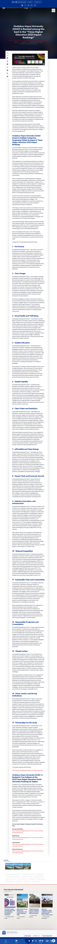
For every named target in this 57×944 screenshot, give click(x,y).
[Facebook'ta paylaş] (7, 58)
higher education (22, 879)
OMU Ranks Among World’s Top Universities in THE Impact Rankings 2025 (22, 911)
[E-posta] (25, 5)
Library (12, 2)
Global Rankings (32, 879)
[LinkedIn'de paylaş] (7, 70)
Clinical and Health (10, 881)
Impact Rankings (40, 874)
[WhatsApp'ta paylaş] (7, 64)
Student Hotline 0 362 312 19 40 (27, 936)
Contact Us (38, 2)
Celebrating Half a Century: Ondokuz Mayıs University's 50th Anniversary (34, 911)
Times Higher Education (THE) (28, 874)
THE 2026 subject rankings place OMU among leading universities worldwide (9, 911)
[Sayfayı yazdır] (7, 76)
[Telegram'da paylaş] (7, 67)
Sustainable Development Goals (13, 876)
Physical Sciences (36, 881)
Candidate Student (21, 2)
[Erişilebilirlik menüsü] (54, 941)
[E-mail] (16, 941)
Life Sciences (27, 881)
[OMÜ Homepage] (22, 5)
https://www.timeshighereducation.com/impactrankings (27, 770)
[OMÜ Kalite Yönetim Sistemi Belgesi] (47, 940)
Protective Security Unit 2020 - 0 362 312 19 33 (47, 936)
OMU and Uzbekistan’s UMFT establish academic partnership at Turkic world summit (47, 911)
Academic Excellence (39, 876)
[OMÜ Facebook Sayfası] (42, 940)
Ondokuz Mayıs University (11, 931)
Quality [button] (30, 2)
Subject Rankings (41, 879)
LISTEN (7, 53)
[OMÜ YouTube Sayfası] (29, 940)
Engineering (19, 881)
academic (28, 22)
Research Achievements (11, 879)
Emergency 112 (36, 935)
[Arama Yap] (31, 5)
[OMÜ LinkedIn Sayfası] (32, 940)
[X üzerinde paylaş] (7, 61)
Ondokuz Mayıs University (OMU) (13, 874)
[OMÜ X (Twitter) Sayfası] (39, 940)
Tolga (18, 42)
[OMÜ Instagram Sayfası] (35, 940)
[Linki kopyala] (7, 73)
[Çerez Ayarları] (51, 940)
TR (35, 5)
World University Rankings (27, 876)
